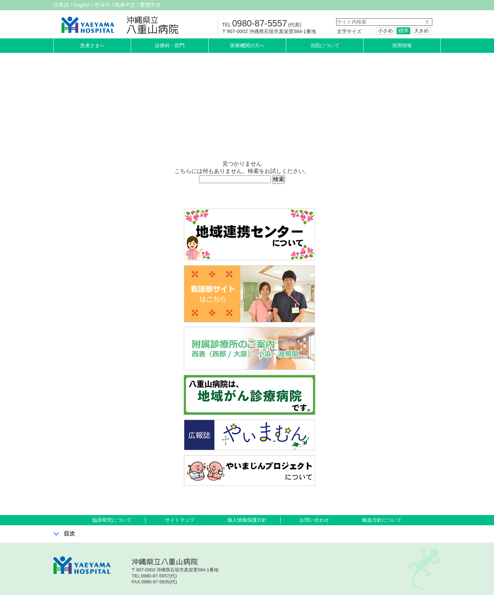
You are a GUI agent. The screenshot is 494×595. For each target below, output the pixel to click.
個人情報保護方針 (247, 520)
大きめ (421, 30)
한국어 (106, 5)
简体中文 (131, 5)
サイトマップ (179, 520)
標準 (403, 30)
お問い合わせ (314, 520)
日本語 (61, 5)
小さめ (385, 30)
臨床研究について (112, 520)
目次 (69, 534)
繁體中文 (158, 5)
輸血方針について (382, 520)
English (84, 5)
